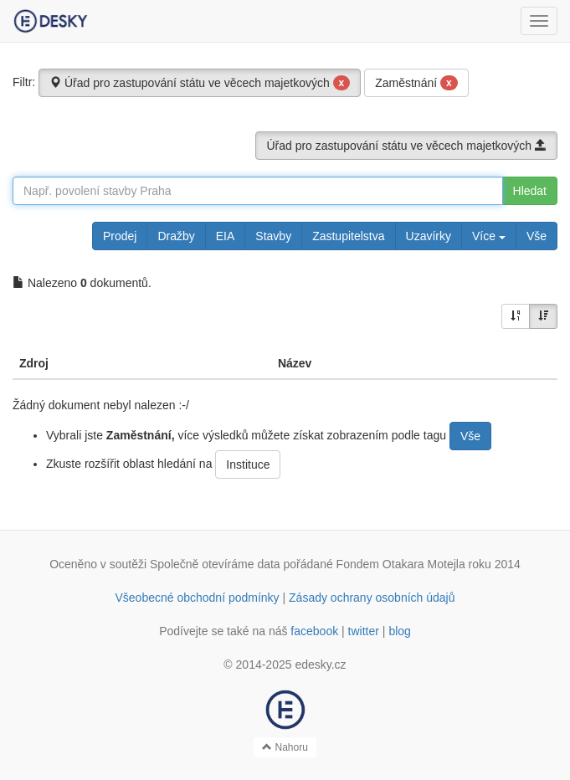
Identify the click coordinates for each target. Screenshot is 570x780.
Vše (536, 236)
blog (399, 631)
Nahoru (285, 747)
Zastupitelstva (348, 236)
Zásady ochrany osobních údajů (371, 597)
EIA (225, 236)
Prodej (119, 236)
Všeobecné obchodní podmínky (197, 597)
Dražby (175, 236)
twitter (363, 631)
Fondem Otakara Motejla (400, 564)
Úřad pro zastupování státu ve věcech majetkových (199, 82)
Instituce (248, 464)
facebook (314, 631)
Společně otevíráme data (215, 564)
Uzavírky (428, 236)
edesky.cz (320, 664)
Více (489, 236)
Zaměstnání (416, 82)
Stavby (273, 236)
